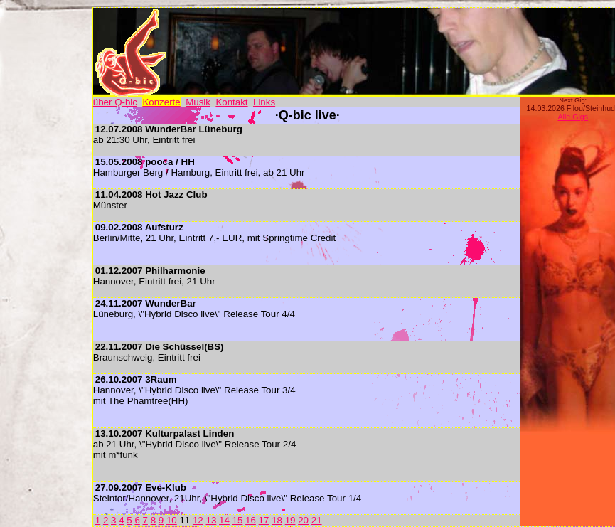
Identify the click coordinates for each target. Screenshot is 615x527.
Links (264, 102)
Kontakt (231, 102)
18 (277, 520)
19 (290, 520)
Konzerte (161, 102)
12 (198, 520)
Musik (198, 102)
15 (237, 520)
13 (210, 520)
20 (303, 520)
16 (250, 520)
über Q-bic (115, 102)
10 (171, 520)
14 (224, 520)
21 (316, 520)
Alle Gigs (572, 116)
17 (264, 520)
